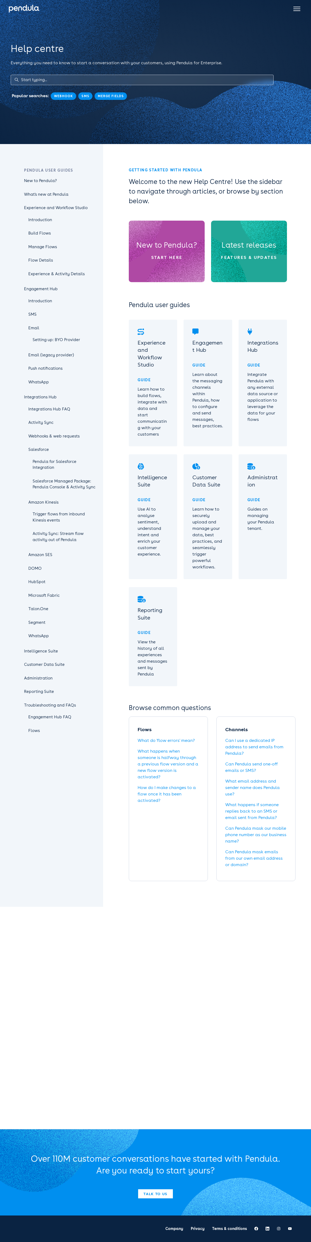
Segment (36, 622)
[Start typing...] (142, 80)
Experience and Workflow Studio (56, 207)
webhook (63, 96)
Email (33, 328)
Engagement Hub (41, 288)
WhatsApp (38, 382)
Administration (38, 678)
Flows (34, 730)
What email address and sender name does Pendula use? (252, 787)
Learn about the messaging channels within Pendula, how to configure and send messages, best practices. (207, 400)
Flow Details (40, 260)
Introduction (40, 219)
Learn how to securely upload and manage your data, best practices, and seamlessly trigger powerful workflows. (207, 538)
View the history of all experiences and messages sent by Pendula (152, 658)
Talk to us (155, 1194)
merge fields (111, 96)
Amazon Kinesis (43, 502)
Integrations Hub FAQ (49, 409)
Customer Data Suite (44, 664)
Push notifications (45, 368)
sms (85, 96)
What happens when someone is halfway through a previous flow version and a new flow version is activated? (168, 764)
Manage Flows (42, 246)
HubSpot (36, 581)
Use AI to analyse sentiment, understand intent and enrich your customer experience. (149, 532)
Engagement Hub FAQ (49, 717)
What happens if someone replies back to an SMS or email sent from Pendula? (252, 811)
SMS (32, 314)
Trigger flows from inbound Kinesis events (59, 517)
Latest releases (248, 245)
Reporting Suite (39, 691)
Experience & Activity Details (56, 273)
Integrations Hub (40, 397)
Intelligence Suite (41, 651)
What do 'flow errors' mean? (166, 740)
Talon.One (38, 608)
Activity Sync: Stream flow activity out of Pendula (58, 536)
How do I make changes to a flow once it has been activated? (167, 794)
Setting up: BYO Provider (56, 339)
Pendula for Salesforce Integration (54, 464)
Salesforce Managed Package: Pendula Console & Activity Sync (64, 484)
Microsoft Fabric (44, 595)
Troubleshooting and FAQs (50, 705)
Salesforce (38, 449)
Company (174, 1228)
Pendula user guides (48, 170)
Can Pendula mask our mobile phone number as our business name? (255, 835)
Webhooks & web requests (54, 436)
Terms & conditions (229, 1228)
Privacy (198, 1228)
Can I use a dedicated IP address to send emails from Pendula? (254, 747)
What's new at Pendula (46, 194)
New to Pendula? (166, 245)
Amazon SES (40, 554)
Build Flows (39, 233)
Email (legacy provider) (51, 355)
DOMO (35, 568)
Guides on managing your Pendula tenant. (260, 519)
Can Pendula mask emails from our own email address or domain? (254, 858)
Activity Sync (40, 422)
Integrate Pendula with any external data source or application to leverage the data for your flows (262, 397)
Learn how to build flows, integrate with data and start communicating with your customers (152, 412)
